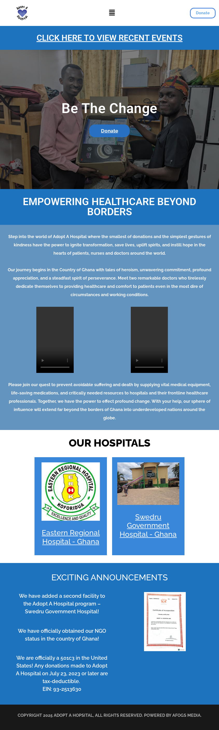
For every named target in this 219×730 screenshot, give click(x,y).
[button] (112, 12)
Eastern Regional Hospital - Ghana (71, 537)
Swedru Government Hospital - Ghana (148, 526)
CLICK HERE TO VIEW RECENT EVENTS (110, 38)
